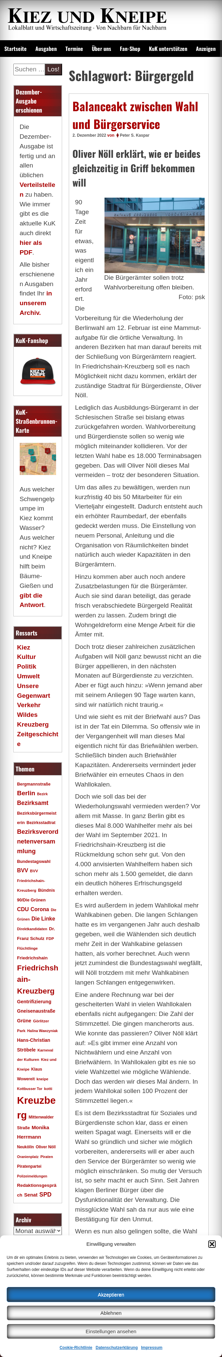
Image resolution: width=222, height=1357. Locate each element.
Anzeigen (206, 49)
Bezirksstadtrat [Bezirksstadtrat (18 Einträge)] (41, 822)
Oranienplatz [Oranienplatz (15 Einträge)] (28, 1157)
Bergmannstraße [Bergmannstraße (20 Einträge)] (33, 784)
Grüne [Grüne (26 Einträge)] (24, 1020)
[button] (212, 1244)
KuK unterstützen (168, 49)
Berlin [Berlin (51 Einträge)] (26, 793)
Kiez (23, 647)
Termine (74, 49)
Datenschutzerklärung (116, 1347)
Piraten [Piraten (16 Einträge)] (46, 1157)
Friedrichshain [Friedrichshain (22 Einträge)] (32, 957)
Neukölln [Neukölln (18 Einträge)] (25, 1147)
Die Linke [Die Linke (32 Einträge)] (43, 919)
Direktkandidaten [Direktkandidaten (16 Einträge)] (32, 929)
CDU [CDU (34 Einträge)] (23, 909)
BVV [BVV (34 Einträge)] (22, 870)
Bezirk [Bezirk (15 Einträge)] (42, 794)
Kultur (26, 656)
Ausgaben (46, 49)
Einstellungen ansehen (111, 1331)
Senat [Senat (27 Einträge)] (30, 1195)
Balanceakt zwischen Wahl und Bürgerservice (135, 114)
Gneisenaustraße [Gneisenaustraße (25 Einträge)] (36, 1011)
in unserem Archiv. (36, 303)
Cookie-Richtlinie (75, 1347)
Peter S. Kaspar (135, 135)
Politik (26, 666)
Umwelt (28, 676)
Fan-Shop (130, 49)
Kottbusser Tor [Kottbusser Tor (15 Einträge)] (29, 1089)
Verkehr (28, 704)
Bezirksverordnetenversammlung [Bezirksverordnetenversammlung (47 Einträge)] (37, 841)
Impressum (152, 1347)
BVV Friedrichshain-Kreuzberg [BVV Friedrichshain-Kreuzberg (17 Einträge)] (31, 880)
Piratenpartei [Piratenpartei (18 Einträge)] (29, 1166)
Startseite (15, 49)
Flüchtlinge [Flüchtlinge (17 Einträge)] (27, 948)
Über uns (101, 49)
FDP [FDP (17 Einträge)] (50, 938)
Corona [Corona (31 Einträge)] (40, 909)
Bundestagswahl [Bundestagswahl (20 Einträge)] (33, 861)
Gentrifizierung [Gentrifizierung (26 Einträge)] (34, 1001)
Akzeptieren (111, 1294)
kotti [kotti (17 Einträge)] (48, 1088)
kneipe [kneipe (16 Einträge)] (42, 1079)
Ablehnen (111, 1313)
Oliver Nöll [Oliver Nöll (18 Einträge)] (46, 1147)
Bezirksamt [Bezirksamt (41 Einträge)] (32, 803)
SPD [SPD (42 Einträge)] (45, 1194)
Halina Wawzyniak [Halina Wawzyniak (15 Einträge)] (42, 1031)
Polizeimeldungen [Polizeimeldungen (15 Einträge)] (32, 1176)
